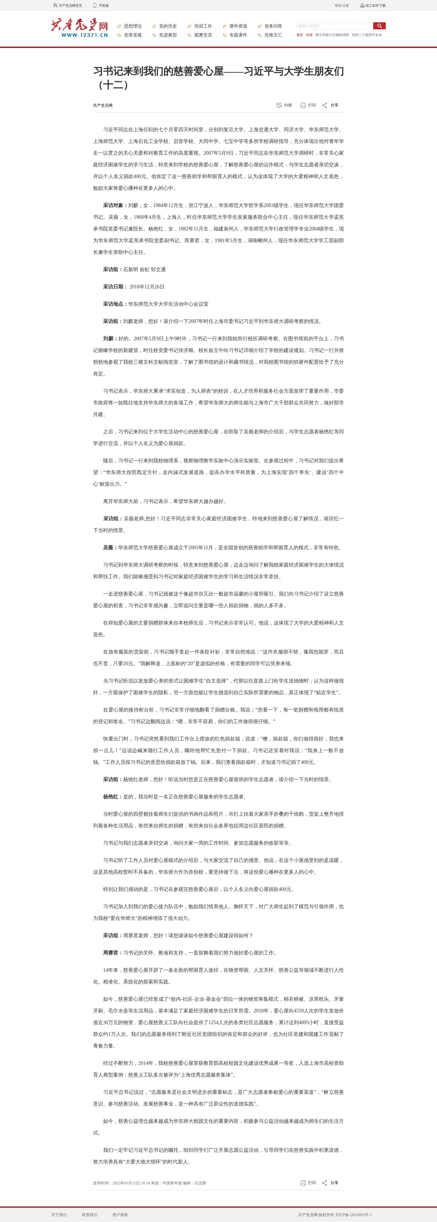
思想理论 (133, 26)
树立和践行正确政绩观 (332, 35)
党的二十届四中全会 (367, 35)
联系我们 (90, 1215)
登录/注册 (342, 6)
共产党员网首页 (70, 6)
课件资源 (238, 26)
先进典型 (168, 35)
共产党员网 (103, 105)
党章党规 (133, 35)
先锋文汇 (273, 35)
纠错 (288, 105)
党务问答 (273, 26)
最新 (300, 35)
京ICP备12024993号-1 (353, 1215)
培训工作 (203, 26)
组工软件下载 (376, 6)
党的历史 (168, 26)
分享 (334, 105)
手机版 (104, 6)
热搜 (309, 35)
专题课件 (238, 35)
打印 (312, 105)
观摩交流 (203, 35)
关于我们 (59, 1215)
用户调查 (120, 1215)
